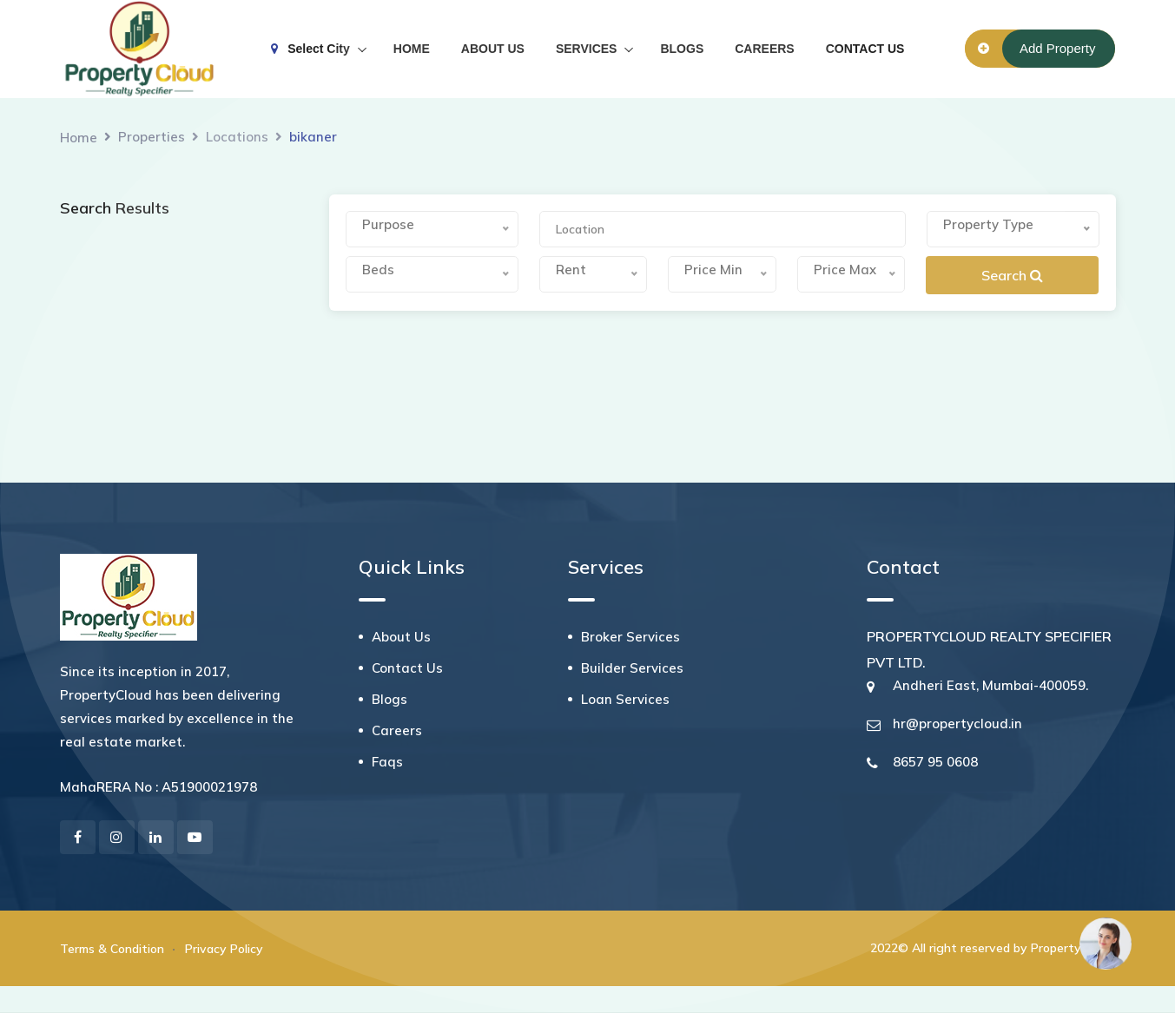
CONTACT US (865, 49)
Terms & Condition (112, 949)
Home (78, 137)
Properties (151, 136)
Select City (310, 49)
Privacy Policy (224, 949)
